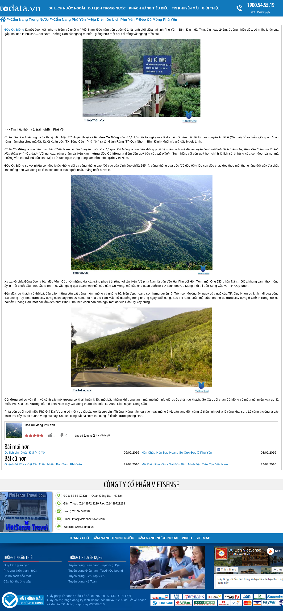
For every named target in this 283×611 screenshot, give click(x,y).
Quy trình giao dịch (16, 565)
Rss (270, 551)
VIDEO (187, 538)
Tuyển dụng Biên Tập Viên (86, 576)
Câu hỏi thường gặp (17, 581)
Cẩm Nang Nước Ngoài (158, 538)
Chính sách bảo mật (17, 576)
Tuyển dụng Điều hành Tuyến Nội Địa (94, 565)
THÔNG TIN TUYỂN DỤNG (85, 557)
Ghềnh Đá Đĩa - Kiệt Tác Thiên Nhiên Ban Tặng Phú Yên (43, 464)
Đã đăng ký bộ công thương (23, 599)
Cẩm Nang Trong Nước (113, 538)
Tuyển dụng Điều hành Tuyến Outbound (95, 570)
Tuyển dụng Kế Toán (82, 581)
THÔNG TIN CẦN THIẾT (18, 557)
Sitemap (203, 538)
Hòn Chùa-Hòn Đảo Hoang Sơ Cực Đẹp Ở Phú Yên (177, 452)
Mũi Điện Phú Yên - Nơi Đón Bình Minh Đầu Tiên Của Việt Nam (185, 464)
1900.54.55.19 (260, 5)
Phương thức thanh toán (20, 570)
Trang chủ (79, 538)
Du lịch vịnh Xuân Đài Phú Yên (25, 452)
